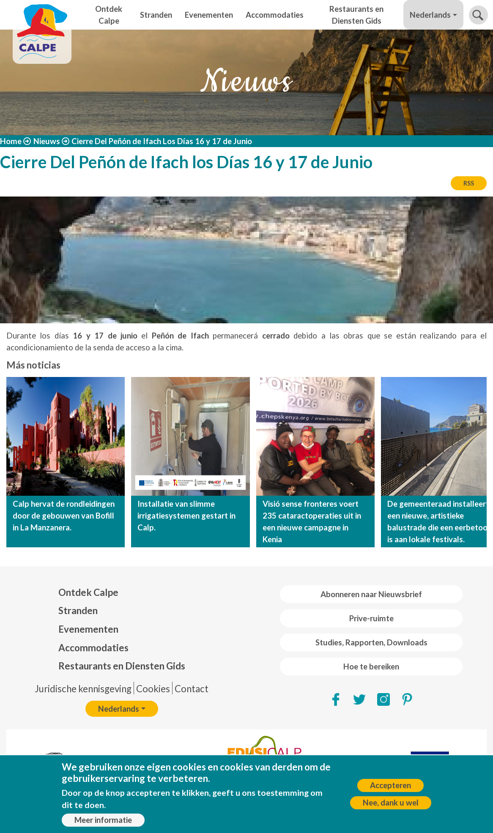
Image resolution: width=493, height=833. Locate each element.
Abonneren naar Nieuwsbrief (371, 594)
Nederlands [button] (430, 14)
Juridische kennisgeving (83, 688)
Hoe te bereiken (371, 666)
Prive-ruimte (371, 618)
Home (11, 141)
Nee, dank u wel (391, 802)
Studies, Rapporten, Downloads (371, 642)
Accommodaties (275, 14)
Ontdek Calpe (108, 14)
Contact (191, 688)
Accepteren (390, 785)
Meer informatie (103, 820)
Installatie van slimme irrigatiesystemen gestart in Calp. (186, 515)
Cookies (153, 688)
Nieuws (46, 141)
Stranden (156, 14)
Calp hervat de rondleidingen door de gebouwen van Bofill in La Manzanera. (64, 515)
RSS (468, 183)
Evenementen (209, 14)
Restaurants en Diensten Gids (356, 14)
